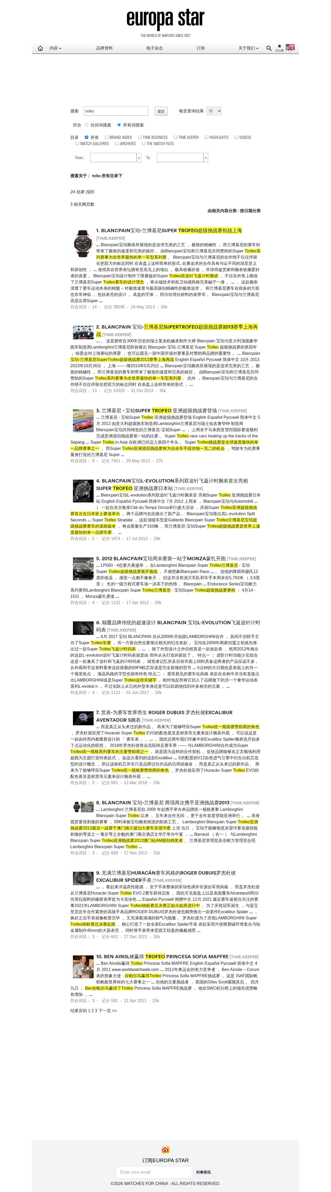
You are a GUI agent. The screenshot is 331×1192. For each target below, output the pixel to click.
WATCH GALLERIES (94, 143)
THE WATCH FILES (160, 143)
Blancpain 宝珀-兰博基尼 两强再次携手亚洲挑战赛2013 (165, 802)
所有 (94, 137)
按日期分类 (250, 210)
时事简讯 (203, 1172)
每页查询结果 (191, 110)
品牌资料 (104, 48)
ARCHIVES (128, 143)
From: (80, 157)
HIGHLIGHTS (219, 137)
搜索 (74, 110)
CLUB (279, 48)
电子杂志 (154, 48)
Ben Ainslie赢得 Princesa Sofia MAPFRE (166, 956)
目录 (74, 137)
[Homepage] (40, 48)
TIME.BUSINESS (155, 137)
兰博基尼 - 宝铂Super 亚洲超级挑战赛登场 (159, 410)
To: (149, 157)
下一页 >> (108, 1011)
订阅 (201, 48)
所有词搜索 (130, 124)
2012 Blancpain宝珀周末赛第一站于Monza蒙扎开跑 (164, 558)
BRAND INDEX (121, 137)
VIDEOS (245, 137)
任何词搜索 (98, 124)
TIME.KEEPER (188, 137)
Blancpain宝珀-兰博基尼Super (171, 230)
